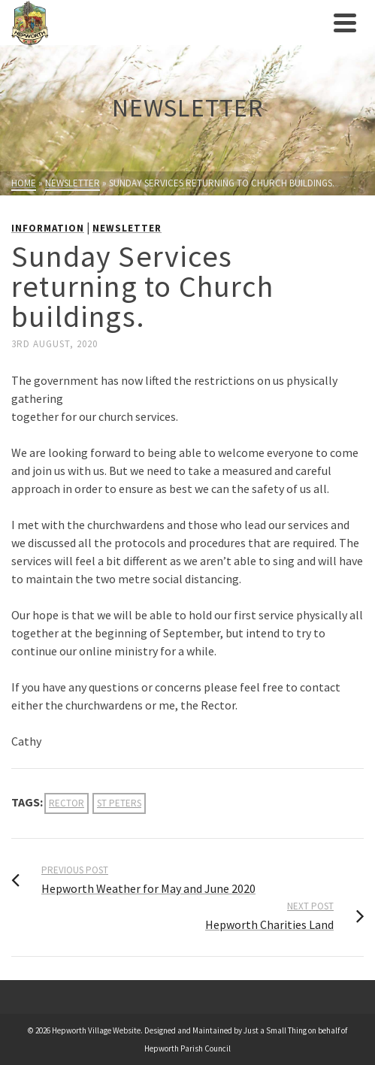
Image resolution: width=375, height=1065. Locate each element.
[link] (168, 22)
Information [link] (47, 228)
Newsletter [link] (127, 228)
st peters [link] (119, 803)
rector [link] (66, 803)
